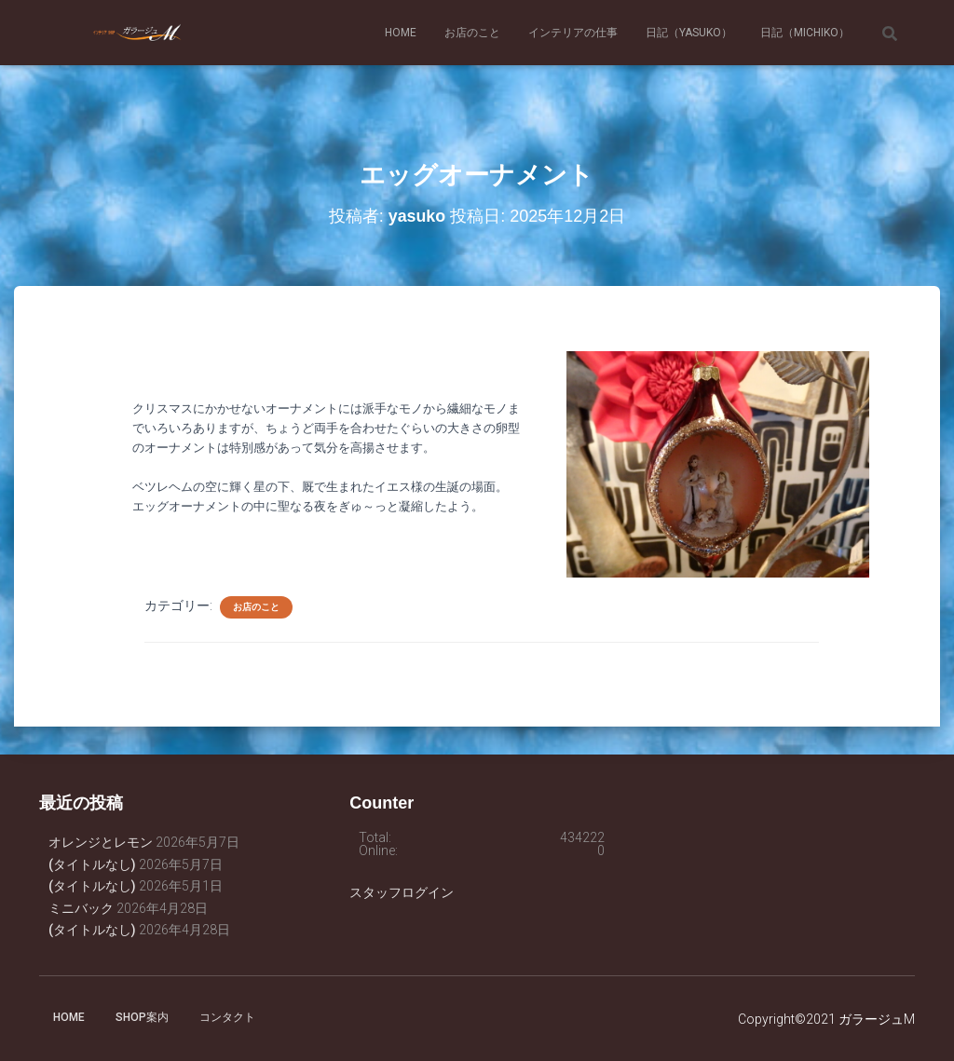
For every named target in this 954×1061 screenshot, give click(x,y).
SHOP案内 (142, 1017)
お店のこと (472, 32)
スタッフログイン (401, 892)
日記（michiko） (805, 32)
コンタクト (227, 1017)
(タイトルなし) (92, 864)
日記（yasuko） (689, 32)
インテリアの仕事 (573, 32)
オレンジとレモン (100, 842)
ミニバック (81, 908)
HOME (400, 32)
